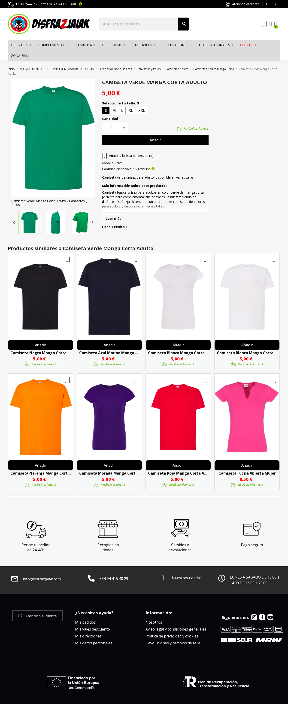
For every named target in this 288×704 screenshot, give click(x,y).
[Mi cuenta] (270, 24)
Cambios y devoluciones (179, 547)
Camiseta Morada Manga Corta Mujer (109, 473)
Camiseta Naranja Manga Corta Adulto (40, 473)
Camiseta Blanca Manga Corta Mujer (178, 352)
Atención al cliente (242, 4)
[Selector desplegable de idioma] (272, 4)
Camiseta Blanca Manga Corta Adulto (247, 352)
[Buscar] (138, 24)
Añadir (155, 140)
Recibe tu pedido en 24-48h (36, 547)
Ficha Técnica (114, 227)
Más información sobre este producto (134, 186)
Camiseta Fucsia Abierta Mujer (247, 473)
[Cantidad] (114, 127)
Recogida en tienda (108, 547)
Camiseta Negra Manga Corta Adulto (40, 352)
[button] (37, 615)
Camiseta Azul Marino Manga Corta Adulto (109, 352)
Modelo (108, 163)
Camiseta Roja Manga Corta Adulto (178, 473)
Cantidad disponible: (117, 169)
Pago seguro (252, 544)
